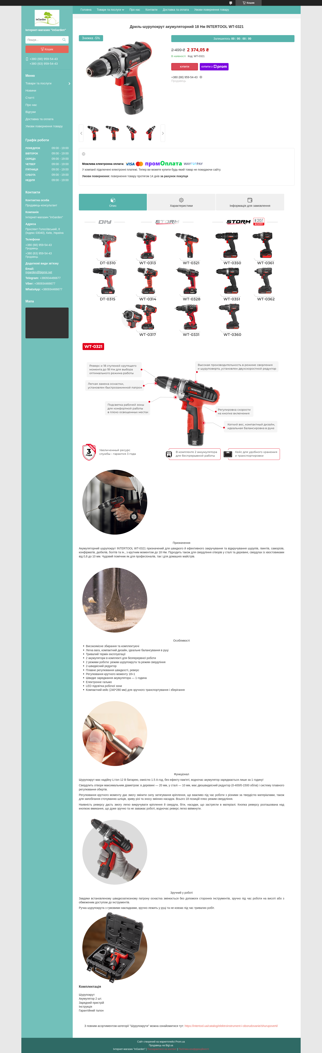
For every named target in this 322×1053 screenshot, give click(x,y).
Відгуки (30, 112)
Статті (29, 97)
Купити (184, 66)
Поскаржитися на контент (161, 1049)
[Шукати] (64, 40)
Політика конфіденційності (194, 1049)
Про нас (31, 105)
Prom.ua (180, 1041)
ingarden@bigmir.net (38, 272)
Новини (30, 90)
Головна (85, 9)
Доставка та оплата (39, 119)
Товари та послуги (38, 83)
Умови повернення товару (44, 126)
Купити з (214, 67)
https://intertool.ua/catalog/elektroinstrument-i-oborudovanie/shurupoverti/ (231, 1026)
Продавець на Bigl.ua (161, 1045)
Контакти (151, 9)
